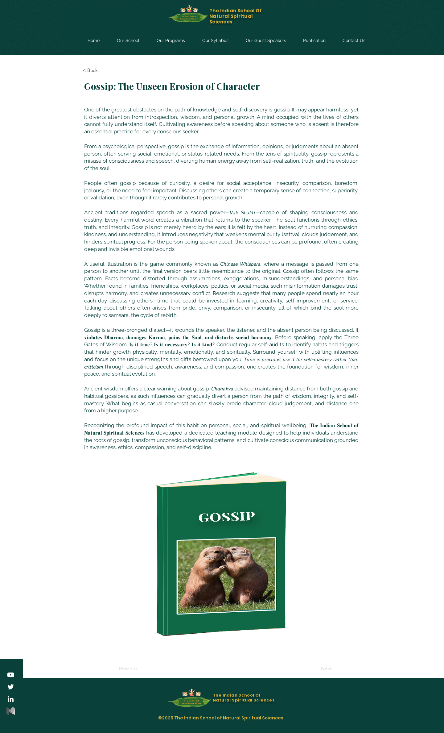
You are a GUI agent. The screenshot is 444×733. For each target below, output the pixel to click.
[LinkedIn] (10, 699)
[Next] (316, 669)
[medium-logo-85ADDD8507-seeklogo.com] (10, 711)
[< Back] (103, 70)
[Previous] (139, 669)
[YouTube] (10, 675)
